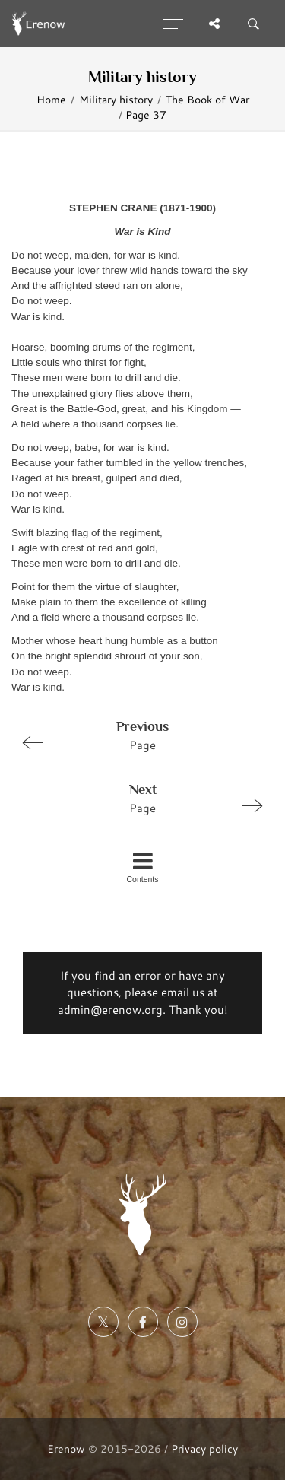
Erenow (66, 1448)
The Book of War (207, 99)
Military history (116, 99)
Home (51, 99)
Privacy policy (204, 1448)
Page (136, 734)
